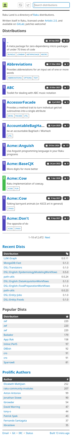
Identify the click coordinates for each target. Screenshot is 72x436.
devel (10, 116)
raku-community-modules (18, 388)
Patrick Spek (11, 416)
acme (10, 188)
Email (5, 433)
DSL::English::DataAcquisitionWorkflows (26, 281)
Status (29, 433)
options (28, 78)
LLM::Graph (10, 258)
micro (44, 54)
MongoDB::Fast (12, 263)
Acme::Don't (18, 218)
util (26, 116)
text (36, 78)
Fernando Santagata (15, 420)
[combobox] (51, 5)
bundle (11, 54)
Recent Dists (13, 246)
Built (60, 433)
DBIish (7, 348)
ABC (10, 87)
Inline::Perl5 (10, 344)
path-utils (9, 276)
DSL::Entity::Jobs (13, 295)
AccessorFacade (21, 102)
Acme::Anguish (20, 145)
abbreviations (15, 78)
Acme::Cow (17, 178)
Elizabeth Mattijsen (14, 384)
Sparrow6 (9, 362)
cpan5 (11, 208)
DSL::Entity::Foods (14, 299)
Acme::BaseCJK (20, 163)
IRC (21, 433)
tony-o (7, 411)
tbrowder (9, 402)
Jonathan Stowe (12, 397)
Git (13, 433)
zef (5, 321)
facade (18, 116)
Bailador (8, 335)
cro (5, 353)
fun (17, 188)
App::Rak (9, 339)
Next (47, 237)
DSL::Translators (13, 267)
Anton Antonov (12, 393)
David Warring (12, 407)
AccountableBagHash (26, 125)
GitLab (20, 24)
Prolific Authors (16, 372)
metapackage (33, 54)
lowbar (20, 54)
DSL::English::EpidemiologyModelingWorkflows (30, 272)
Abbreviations (19, 64)
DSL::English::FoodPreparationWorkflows (27, 286)
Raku (36, 14)
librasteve (9, 425)
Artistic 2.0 (51, 20)
